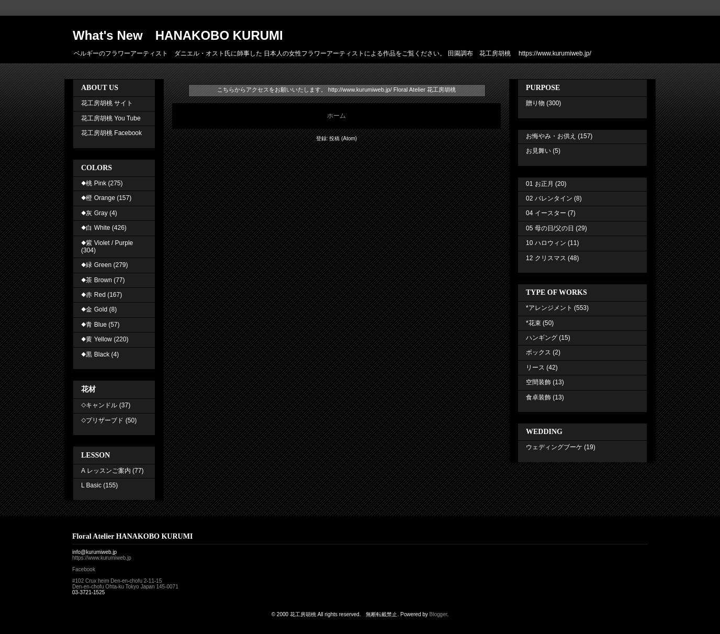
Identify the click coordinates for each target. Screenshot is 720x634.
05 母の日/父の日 (550, 228)
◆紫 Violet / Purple (107, 243)
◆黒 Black (95, 354)
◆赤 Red (93, 294)
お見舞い (538, 150)
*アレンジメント (549, 308)
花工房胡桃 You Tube (111, 118)
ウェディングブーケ (554, 447)
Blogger (438, 614)
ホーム (336, 115)
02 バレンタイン (549, 198)
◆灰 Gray (94, 213)
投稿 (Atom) (343, 138)
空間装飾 (538, 382)
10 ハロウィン (546, 243)
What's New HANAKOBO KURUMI (178, 35)
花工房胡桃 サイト (107, 103)
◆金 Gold (94, 309)
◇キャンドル (99, 405)
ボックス (538, 352)
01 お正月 (540, 183)
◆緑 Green (96, 265)
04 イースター (546, 213)
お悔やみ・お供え (551, 136)
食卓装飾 (538, 397)
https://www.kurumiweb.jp (101, 558)
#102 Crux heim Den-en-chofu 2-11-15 (117, 581)
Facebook (83, 569)
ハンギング (541, 337)
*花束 (533, 323)
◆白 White (95, 227)
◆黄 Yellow (96, 339)
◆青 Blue (94, 324)
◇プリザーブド (102, 420)
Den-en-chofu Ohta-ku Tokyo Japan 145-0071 (125, 586)
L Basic (91, 485)
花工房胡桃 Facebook (111, 133)
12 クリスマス (546, 258)
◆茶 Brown (96, 280)
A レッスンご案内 (106, 470)
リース (535, 367)
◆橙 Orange (98, 198)
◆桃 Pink (93, 183)
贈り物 (535, 103)
